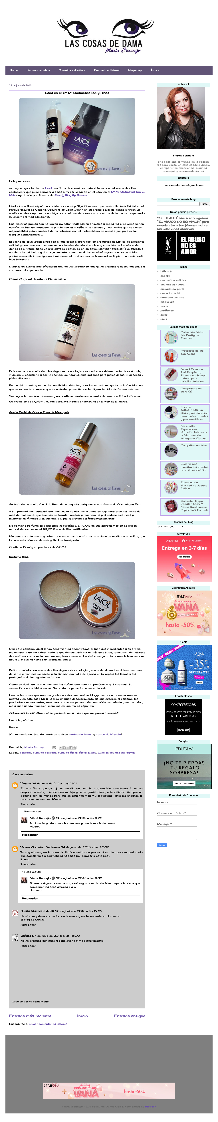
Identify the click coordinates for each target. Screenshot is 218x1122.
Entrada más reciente (30, 1016)
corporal (25, 752)
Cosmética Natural (107, 70)
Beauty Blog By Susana (70, 195)
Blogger (150, 1106)
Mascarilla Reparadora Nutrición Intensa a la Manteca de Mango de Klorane (194, 432)
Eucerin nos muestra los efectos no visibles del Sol (195, 467)
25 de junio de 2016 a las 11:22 (79, 817)
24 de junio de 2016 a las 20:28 (85, 847)
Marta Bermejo (40, 817)
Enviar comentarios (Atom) (48, 1023)
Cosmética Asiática (72, 70)
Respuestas (32, 811)
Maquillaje (135, 70)
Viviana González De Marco (40, 847)
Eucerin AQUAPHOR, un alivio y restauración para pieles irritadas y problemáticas (195, 413)
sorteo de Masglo (108, 734)
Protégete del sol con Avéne (192, 352)
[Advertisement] (180, 908)
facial (83, 752)
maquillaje (167, 301)
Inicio (82, 1016)
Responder (28, 804)
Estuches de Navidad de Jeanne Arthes (194, 485)
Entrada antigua (129, 1016)
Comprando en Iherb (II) (191, 390)
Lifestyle (166, 271)
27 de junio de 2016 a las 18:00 (56, 935)
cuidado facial (68, 752)
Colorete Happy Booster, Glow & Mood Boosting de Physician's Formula (194, 505)
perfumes (167, 310)
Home (14, 70)
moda (164, 306)
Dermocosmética (38, 70)
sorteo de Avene (80, 734)
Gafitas (26, 935)
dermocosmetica (172, 297)
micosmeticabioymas (121, 752)
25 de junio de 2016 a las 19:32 (78, 910)
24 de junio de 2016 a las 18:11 (54, 783)
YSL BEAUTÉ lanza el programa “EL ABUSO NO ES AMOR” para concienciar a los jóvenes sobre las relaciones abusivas (183, 223)
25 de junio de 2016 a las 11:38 (79, 878)
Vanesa (26, 783)
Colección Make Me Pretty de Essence (192, 335)
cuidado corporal (44, 752)
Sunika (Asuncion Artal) (37, 910)
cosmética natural (172, 284)
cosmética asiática (173, 280)
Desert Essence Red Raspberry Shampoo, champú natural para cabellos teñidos (193, 375)
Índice (155, 70)
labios (92, 752)
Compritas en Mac (194, 445)
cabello (165, 275)
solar (163, 314)
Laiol (48, 188)
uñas (163, 319)
